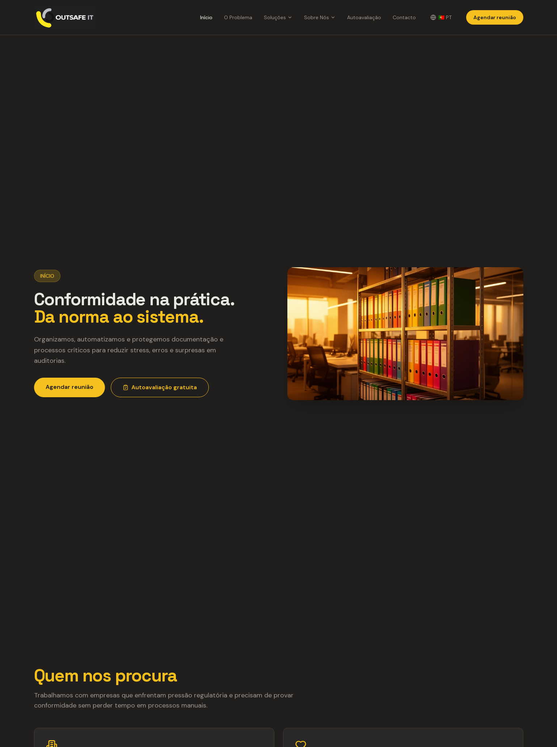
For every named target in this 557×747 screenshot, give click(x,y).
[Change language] (441, 17)
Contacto (404, 17)
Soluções (278, 17)
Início (206, 17)
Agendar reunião (494, 17)
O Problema (238, 17)
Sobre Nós (320, 17)
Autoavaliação (364, 17)
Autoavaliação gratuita (160, 387)
